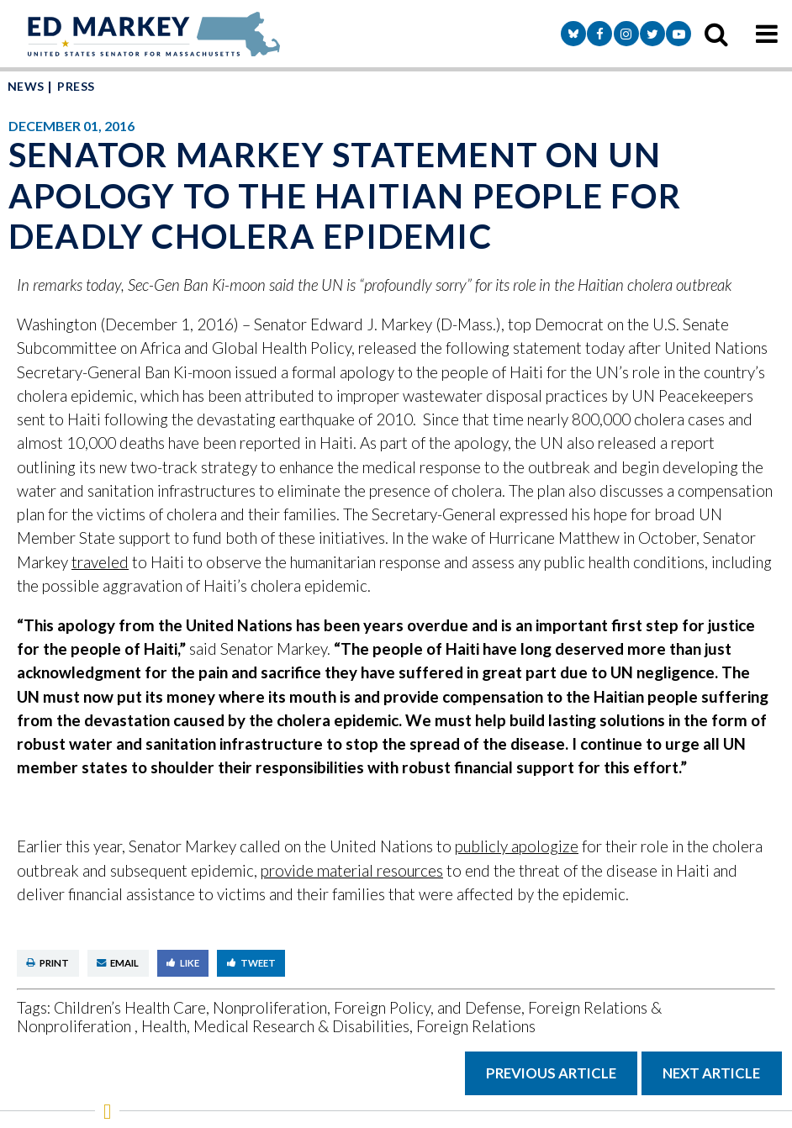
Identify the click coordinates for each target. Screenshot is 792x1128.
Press (75, 86)
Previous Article (551, 1073)
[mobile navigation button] (767, 33)
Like (182, 962)
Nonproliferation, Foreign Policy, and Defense (367, 1007)
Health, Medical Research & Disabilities (275, 1026)
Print (47, 962)
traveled (100, 562)
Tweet (251, 962)
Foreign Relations (476, 1026)
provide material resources (352, 870)
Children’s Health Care (130, 1007)
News (26, 86)
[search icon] (716, 33)
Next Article (711, 1073)
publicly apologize (516, 846)
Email (118, 962)
